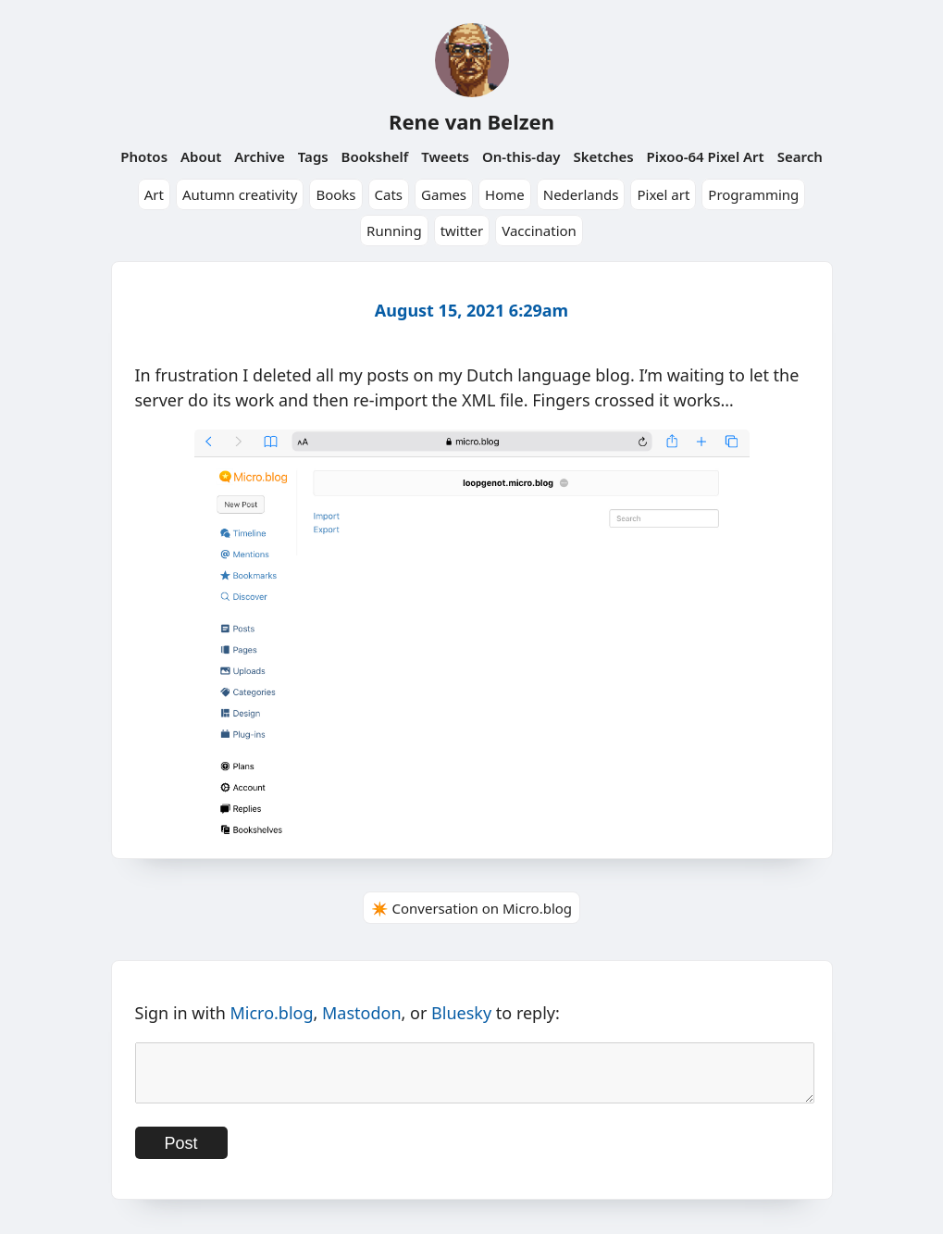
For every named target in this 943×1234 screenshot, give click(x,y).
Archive (259, 156)
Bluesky (461, 1013)
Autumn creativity (240, 194)
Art (154, 194)
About (200, 156)
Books (335, 194)
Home (505, 194)
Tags (313, 156)
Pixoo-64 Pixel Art (705, 156)
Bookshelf (375, 156)
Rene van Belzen (471, 121)
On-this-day (521, 156)
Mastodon (362, 1013)
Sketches (603, 156)
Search (800, 156)
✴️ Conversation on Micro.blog (471, 908)
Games (443, 194)
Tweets (445, 156)
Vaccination (539, 230)
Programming (753, 194)
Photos (144, 156)
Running (394, 230)
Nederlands (581, 194)
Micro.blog (271, 1013)
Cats (389, 194)
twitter (462, 230)
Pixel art (663, 194)
